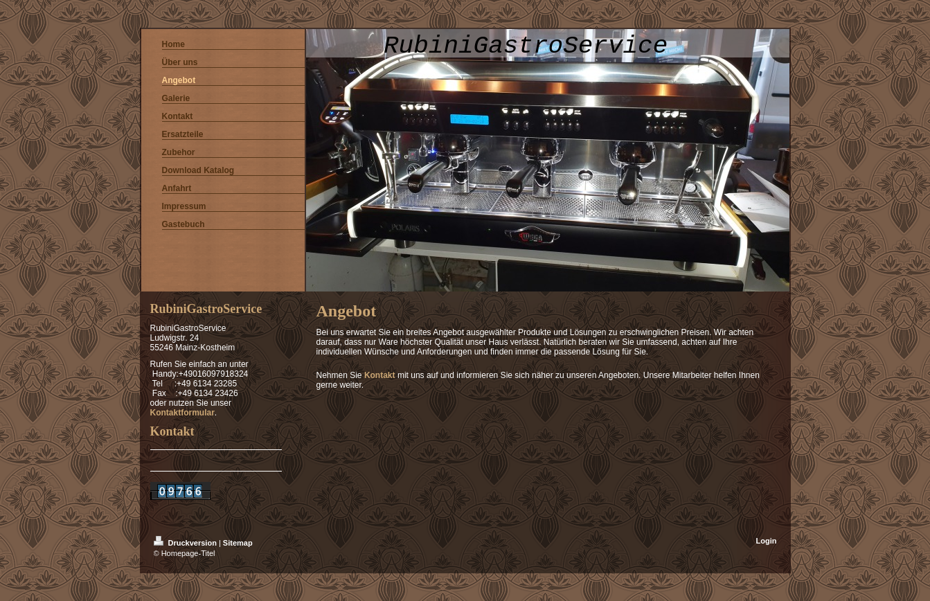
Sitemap (238, 543)
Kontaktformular (182, 413)
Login (766, 541)
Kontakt (379, 375)
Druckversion (186, 543)
